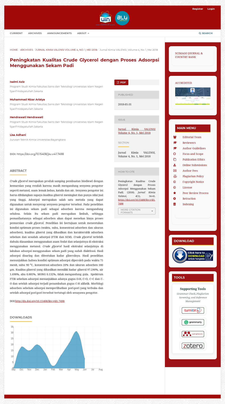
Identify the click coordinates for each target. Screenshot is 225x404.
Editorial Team (188, 137)
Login (211, 8)
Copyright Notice (189, 182)
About (82, 33)
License (183, 187)
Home (14, 49)
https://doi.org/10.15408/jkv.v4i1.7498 (40, 154)
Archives (35, 33)
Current (16, 33)
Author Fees (186, 170)
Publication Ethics (190, 159)
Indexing (184, 204)
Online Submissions (191, 165)
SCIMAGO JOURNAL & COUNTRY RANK (189, 55)
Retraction (185, 198)
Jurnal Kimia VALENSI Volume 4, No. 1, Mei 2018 (66, 49)
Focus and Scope (189, 154)
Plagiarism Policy (189, 176)
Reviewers (185, 142)
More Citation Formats (130, 211)
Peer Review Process (191, 193)
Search (206, 33)
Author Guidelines (190, 148)
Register (197, 8)
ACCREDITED (183, 83)
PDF (123, 82)
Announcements (59, 33)
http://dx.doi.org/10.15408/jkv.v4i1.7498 (40, 301)
